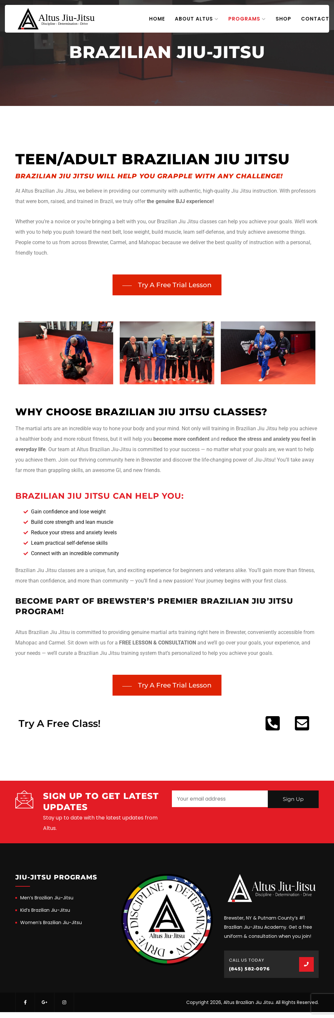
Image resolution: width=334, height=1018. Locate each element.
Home (157, 18)
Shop (283, 18)
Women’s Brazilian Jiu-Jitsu (51, 922)
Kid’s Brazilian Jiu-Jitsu (45, 910)
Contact (315, 18)
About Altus (194, 18)
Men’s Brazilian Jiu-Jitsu (46, 897)
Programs (244, 18)
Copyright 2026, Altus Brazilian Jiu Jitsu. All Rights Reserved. (252, 1002)
